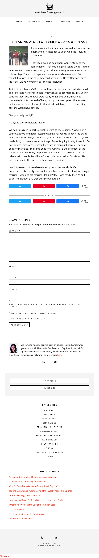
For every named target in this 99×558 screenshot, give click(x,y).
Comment (14, 231)
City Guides (49, 423)
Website (13, 289)
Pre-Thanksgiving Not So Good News (26, 514)
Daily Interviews (16, 509)
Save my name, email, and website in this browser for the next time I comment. (45, 305)
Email (12, 278)
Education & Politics (49, 427)
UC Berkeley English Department (24, 495)
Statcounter (6, 556)
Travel (49, 456)
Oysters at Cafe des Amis (20, 518)
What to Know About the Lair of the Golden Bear (32, 504)
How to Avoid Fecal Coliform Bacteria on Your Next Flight (36, 500)
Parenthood (49, 440)
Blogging (49, 414)
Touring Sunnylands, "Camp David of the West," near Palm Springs (40, 490)
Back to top (49, 543)
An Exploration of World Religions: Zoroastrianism (32, 477)
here (59, 355)
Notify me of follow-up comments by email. (34, 313)
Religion (49, 448)
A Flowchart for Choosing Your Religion (27, 481)
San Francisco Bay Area (49, 452)
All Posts (49, 36)
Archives (49, 410)
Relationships (49, 444)
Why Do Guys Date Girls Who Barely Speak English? (33, 486)
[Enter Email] (49, 380)
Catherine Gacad (49, 8)
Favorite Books (49, 431)
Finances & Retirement (49, 435)
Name (12, 266)
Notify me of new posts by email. (28, 319)
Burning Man (49, 418)
